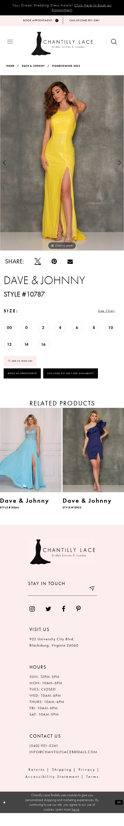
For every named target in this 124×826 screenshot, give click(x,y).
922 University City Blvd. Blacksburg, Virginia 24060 (54, 655)
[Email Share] (70, 265)
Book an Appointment (22, 386)
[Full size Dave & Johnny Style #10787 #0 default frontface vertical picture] (62, 167)
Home (10, 70)
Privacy (87, 782)
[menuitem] (32, 621)
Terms (92, 789)
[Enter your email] (62, 604)
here (75, 822)
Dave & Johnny (33, 70)
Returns (36, 782)
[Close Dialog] (5, 815)
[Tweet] (37, 265)
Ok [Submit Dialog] (117, 815)
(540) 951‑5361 (43, 758)
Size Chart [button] (100, 318)
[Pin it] (54, 265)
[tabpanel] (62, 167)
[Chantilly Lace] (62, 48)
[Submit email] (90, 604)
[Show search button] (114, 46)
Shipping (62, 782)
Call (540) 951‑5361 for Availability (71, 386)
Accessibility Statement (52, 789)
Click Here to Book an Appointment (81, 7)
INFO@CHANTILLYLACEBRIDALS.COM (63, 764)
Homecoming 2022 (66, 70)
